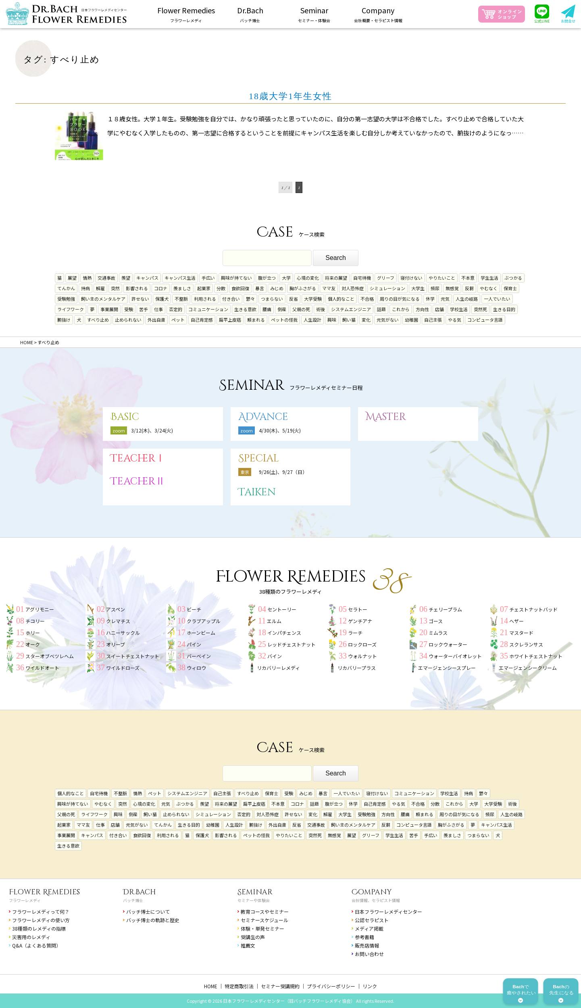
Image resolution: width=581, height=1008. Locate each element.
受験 (128, 309)
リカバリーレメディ (278, 667)
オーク (32, 644)
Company (372, 892)
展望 (72, 277)
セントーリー (281, 609)
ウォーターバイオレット (455, 656)
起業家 (203, 288)
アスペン (115, 609)
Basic (124, 417)
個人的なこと (341, 298)
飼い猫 (349, 319)
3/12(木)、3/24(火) (152, 430)
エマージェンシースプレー (447, 667)
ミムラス (438, 632)
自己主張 (433, 319)
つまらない (272, 298)
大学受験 (313, 298)
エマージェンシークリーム (528, 667)
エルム (274, 620)
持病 (85, 288)
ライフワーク (70, 309)
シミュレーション (387, 288)
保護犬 (162, 298)
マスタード (521, 632)
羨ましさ (182, 288)
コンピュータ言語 (485, 319)
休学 (430, 298)
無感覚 (452, 288)
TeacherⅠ (137, 458)
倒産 (281, 309)
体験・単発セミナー (262, 928)
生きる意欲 (245, 309)
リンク (369, 986)
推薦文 (248, 945)
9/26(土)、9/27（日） (283, 471)
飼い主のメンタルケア (103, 298)
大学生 (418, 288)
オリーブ (115, 644)
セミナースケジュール (264, 920)
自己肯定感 (202, 319)
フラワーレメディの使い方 (41, 920)
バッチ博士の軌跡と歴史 (152, 920)
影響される (137, 288)
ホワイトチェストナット (535, 656)
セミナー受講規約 (280, 986)
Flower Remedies (44, 892)
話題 (381, 309)
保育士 (510, 288)
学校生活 (459, 309)
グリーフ (385, 277)
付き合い (231, 298)
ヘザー (516, 620)
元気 (445, 298)
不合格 (367, 298)
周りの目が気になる (400, 298)
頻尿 (435, 288)
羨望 (125, 277)
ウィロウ (196, 667)
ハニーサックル (123, 632)
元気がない (388, 319)
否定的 (175, 309)
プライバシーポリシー (331, 986)
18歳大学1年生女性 (290, 96)
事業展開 (109, 309)
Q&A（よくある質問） (36, 945)
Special (258, 458)
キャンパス (147, 277)
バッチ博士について (148, 911)
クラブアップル (204, 620)
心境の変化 (308, 277)
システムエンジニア (351, 309)
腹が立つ (267, 277)
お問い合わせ (369, 953)
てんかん (66, 288)
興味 (331, 319)
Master (386, 417)
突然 (115, 288)
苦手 (143, 309)
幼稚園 (411, 319)
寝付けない (411, 277)
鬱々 (250, 298)
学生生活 (489, 277)
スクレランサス (526, 644)
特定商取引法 (239, 986)
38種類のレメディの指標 (39, 928)
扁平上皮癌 (230, 319)
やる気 (454, 319)
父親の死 (301, 309)
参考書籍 (364, 936)
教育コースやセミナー (265, 911)
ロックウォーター (448, 644)
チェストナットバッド (533, 609)
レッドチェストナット (291, 644)
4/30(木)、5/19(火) (280, 430)
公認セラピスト (372, 920)
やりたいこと (442, 277)
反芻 (469, 288)
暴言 (259, 288)
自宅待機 (362, 277)
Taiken (257, 492)
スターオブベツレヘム (49, 656)
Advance (263, 417)
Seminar (255, 892)
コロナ (160, 288)
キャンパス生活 (180, 277)
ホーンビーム (201, 632)
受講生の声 (253, 936)
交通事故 (106, 277)
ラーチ (355, 632)
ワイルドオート (42, 667)
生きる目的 (504, 309)
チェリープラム (445, 609)
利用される (205, 298)
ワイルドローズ (123, 667)
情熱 (87, 277)
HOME (210, 986)
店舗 (439, 309)
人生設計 (312, 319)
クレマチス (118, 620)
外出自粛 (156, 319)
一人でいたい (497, 298)
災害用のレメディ (31, 936)
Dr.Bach (139, 892)
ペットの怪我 (284, 319)
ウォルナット (362, 656)
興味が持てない (236, 277)
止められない (128, 319)
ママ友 (328, 288)
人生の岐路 (467, 298)
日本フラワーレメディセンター (388, 911)
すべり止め (98, 319)
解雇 (100, 288)
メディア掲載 (369, 928)
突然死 (480, 309)
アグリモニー (39, 609)
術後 (320, 309)
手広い (208, 277)
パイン (194, 644)
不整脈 (181, 298)
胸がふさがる (302, 288)
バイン (274, 656)
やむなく (489, 288)
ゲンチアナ (360, 620)
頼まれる (256, 319)
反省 (293, 298)
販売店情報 (367, 945)
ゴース (436, 620)
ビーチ (194, 609)
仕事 (158, 309)
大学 (286, 277)
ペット (178, 319)
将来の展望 (336, 277)
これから (401, 309)
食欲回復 (240, 288)
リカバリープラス (356, 667)
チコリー (35, 620)
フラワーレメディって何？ (40, 911)
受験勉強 (66, 298)
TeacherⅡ (137, 481)
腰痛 (266, 309)
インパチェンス (284, 632)
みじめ (276, 288)
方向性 (422, 309)
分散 (221, 288)
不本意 (468, 277)
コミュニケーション (208, 309)
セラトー (357, 609)
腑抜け (64, 319)
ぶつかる (513, 277)
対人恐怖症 (353, 288)
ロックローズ (362, 644)
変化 (366, 319)
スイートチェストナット (132, 656)
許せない (140, 298)
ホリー (32, 632)
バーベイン (199, 656)
